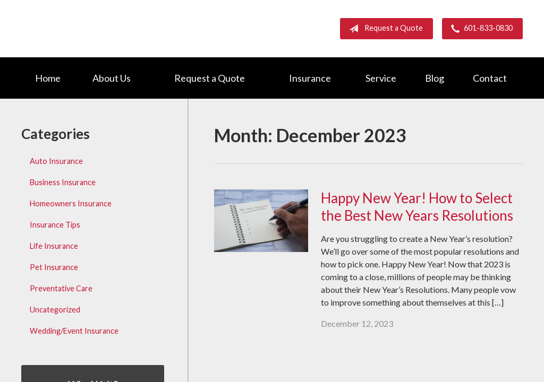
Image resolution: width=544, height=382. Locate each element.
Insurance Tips (55, 224)
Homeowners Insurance (71, 203)
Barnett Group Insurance (111, 28)
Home (48, 78)
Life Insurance (54, 245)
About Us (111, 78)
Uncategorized (55, 309)
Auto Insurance (56, 161)
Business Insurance (63, 182)
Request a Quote (384, 28)
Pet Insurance (54, 267)
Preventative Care (61, 288)
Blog (434, 78)
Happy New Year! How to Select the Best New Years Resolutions (417, 206)
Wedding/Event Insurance (74, 330)
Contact (490, 78)
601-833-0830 (480, 28)
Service (381, 78)
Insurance (310, 78)
